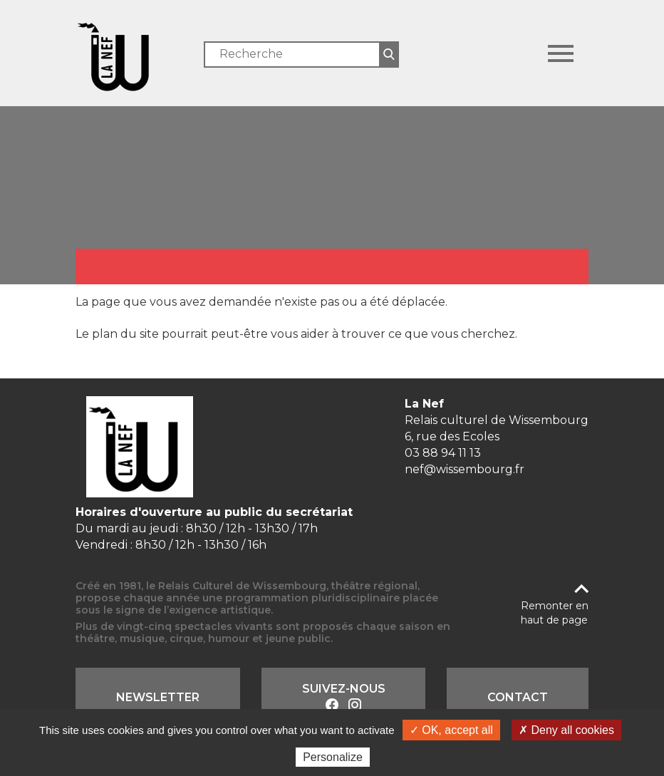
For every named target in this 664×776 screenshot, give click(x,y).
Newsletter (157, 697)
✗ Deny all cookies (566, 730)
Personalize (333, 757)
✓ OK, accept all (451, 730)
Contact (517, 697)
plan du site (125, 334)
